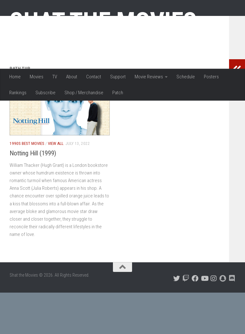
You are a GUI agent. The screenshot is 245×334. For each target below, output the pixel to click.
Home (15, 77)
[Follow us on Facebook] (195, 319)
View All (55, 184)
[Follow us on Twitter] (176, 319)
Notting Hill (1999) (33, 194)
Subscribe (45, 93)
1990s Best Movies (27, 184)
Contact (93, 77)
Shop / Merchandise (83, 93)
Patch (117, 93)
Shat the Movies (103, 22)
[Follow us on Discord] (232, 319)
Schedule (185, 77)
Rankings (17, 93)
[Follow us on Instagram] (213, 319)
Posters (211, 77)
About (71, 77)
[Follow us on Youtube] (204, 319)
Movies (36, 77)
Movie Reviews (149, 77)
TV (54, 77)
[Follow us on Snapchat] (222, 319)
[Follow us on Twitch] (185, 319)
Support (118, 77)
